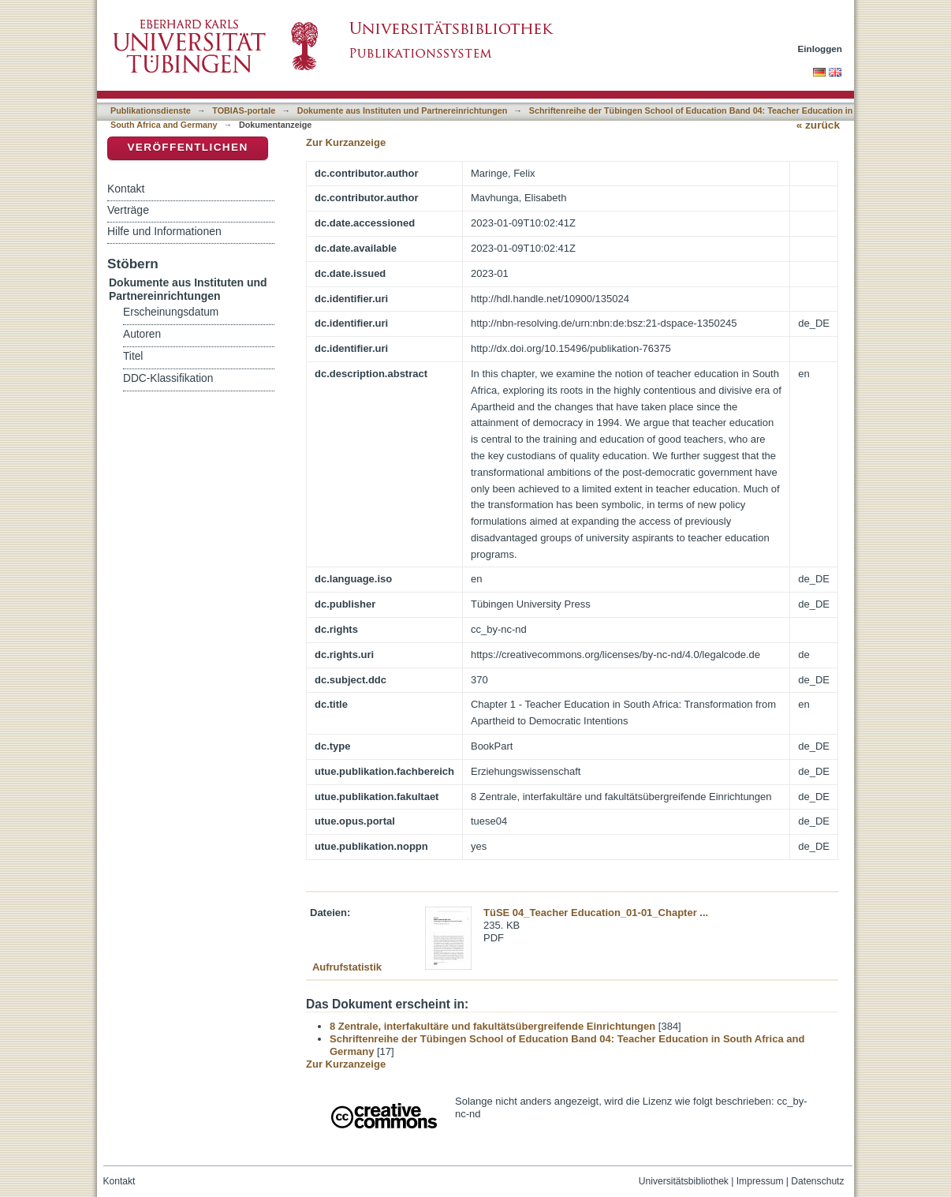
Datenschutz (817, 1181)
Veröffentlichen (187, 147)
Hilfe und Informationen (164, 231)
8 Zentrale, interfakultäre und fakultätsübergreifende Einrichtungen (492, 1026)
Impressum (760, 1181)
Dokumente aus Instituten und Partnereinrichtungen (402, 110)
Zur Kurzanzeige (346, 142)
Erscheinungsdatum (170, 312)
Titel (133, 356)
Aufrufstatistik (347, 967)
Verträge (128, 210)
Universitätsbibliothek (684, 1181)
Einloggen (820, 48)
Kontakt (125, 188)
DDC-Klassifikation (168, 378)
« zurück (818, 125)
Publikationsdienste (150, 110)
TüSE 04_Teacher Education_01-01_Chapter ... (595, 912)
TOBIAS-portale (243, 110)
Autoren (142, 334)
